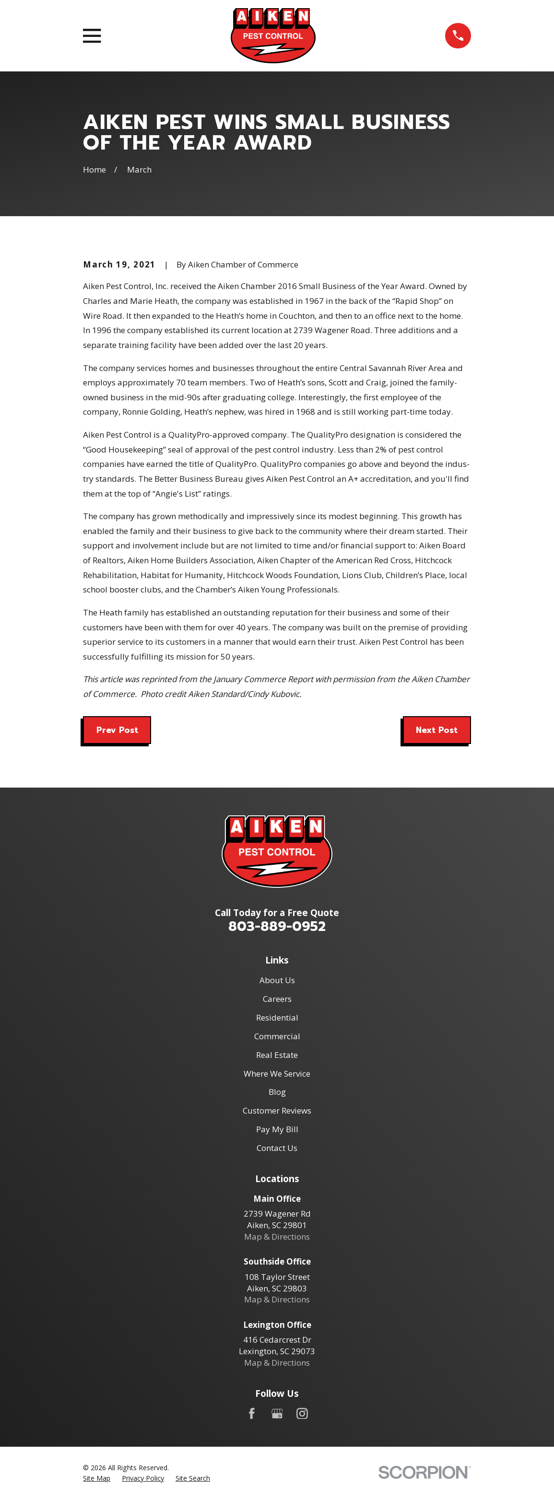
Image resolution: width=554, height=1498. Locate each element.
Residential (277, 1017)
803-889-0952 (277, 926)
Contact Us (277, 1147)
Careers (277, 998)
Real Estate (277, 1054)
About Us (277, 980)
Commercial (277, 1036)
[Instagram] (302, 1413)
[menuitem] (96, 1478)
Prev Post (117, 730)
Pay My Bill (277, 1129)
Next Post (437, 730)
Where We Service (277, 1073)
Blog (277, 1091)
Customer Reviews (277, 1110)
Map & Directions (277, 1236)
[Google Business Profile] (277, 1413)
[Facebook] (252, 1413)
